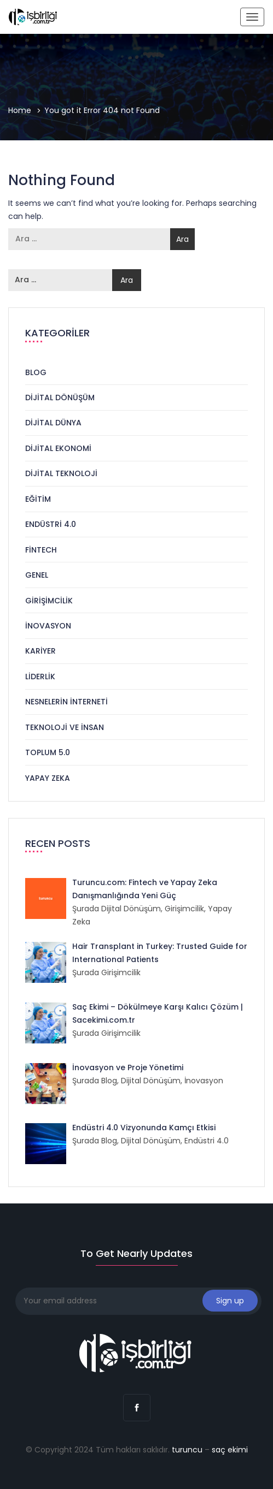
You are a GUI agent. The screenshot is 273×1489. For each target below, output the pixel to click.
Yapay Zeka (47, 778)
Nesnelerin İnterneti (66, 701)
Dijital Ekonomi (58, 448)
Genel (36, 575)
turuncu (187, 1449)
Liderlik (40, 676)
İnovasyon (48, 625)
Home (19, 110)
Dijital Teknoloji (61, 473)
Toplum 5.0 (47, 752)
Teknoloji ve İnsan (64, 727)
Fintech (41, 549)
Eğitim (38, 499)
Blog (36, 372)
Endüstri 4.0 (50, 524)
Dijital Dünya (53, 422)
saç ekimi (230, 1449)
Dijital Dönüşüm (60, 397)
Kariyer (40, 650)
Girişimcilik (49, 600)
